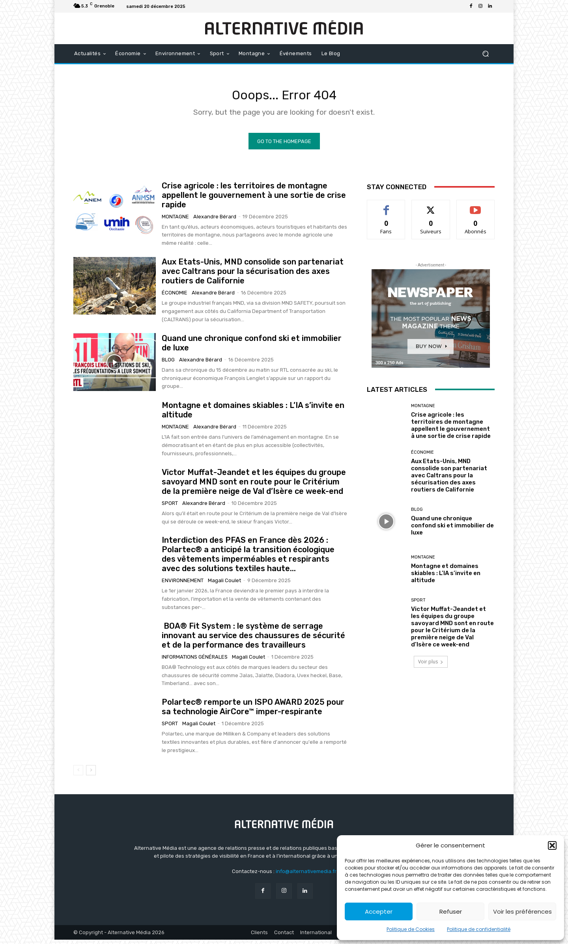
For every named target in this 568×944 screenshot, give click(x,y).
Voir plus (430, 666)
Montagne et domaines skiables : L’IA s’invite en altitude (445, 577)
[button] (552, 845)
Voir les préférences (522, 911)
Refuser (450, 911)
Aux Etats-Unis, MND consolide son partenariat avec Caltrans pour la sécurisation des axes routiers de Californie (253, 275)
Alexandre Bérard (214, 220)
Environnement (183, 584)
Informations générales (195, 660)
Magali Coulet (224, 585)
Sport (170, 507)
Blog (168, 363)
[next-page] (91, 774)
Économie (174, 297)
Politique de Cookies (411, 929)
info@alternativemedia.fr (306, 876)
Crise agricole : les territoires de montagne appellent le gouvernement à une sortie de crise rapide (254, 199)
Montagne (175, 220)
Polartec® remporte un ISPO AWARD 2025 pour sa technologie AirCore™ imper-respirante (253, 711)
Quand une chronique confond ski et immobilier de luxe (452, 529)
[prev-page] (78, 774)
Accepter (378, 911)
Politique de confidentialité (478, 929)
